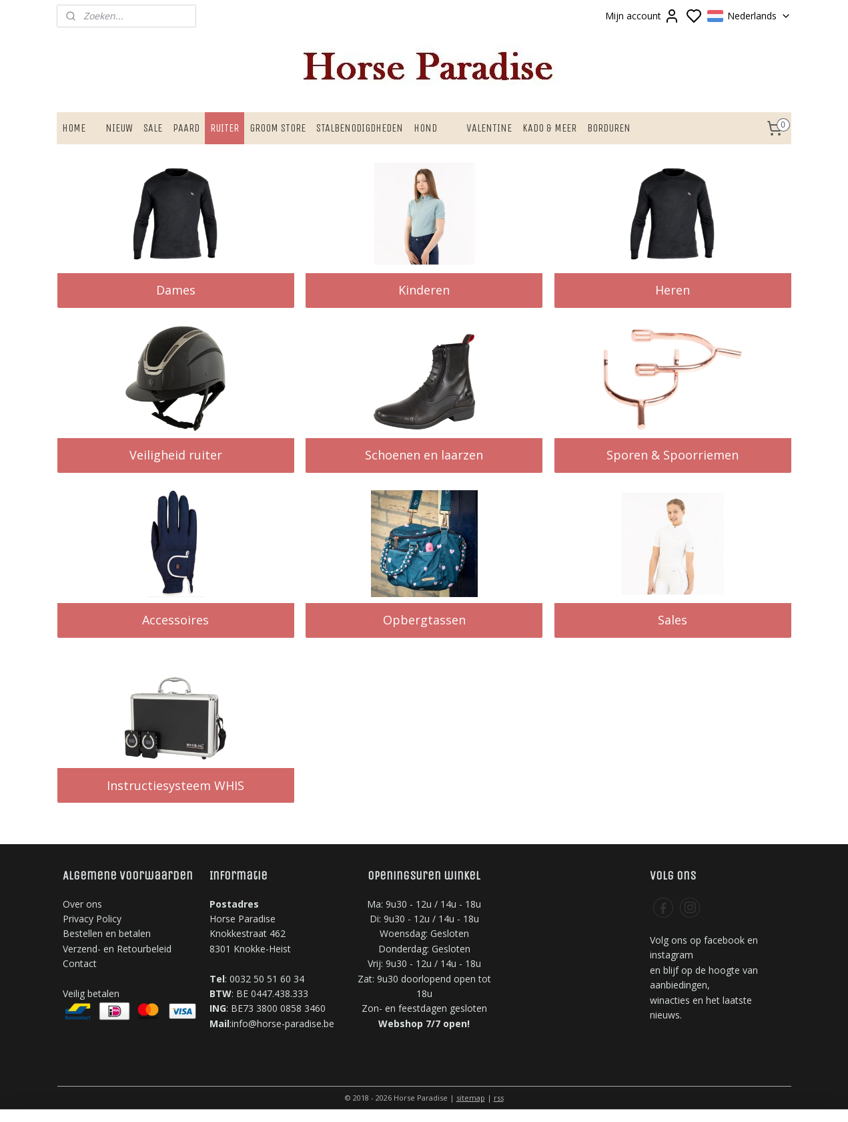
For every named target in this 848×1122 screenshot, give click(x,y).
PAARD (186, 128)
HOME (73, 128)
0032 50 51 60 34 (267, 978)
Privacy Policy (92, 918)
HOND (425, 128)
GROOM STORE (278, 128)
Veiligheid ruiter (175, 455)
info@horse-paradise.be (283, 1023)
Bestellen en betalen (107, 933)
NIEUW (119, 128)
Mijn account (642, 16)
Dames (175, 290)
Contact (80, 963)
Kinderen (424, 290)
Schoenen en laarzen (424, 455)
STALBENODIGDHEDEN (359, 128)
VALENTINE (489, 128)
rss (499, 1098)
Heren (672, 290)
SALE (152, 128)
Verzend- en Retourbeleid (117, 948)
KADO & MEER (549, 128)
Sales (672, 620)
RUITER (224, 128)
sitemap (470, 1098)
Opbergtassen (423, 620)
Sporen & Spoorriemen (672, 455)
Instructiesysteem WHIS (175, 785)
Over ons (82, 904)
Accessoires (175, 620)
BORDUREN (608, 128)
